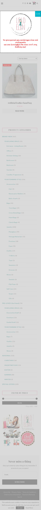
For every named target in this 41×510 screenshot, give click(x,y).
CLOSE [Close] (38, 14)
